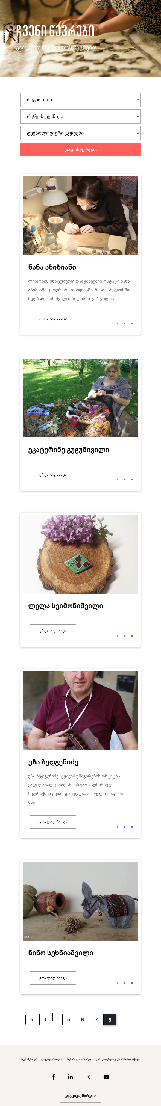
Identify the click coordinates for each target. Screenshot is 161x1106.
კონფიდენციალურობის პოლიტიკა (118, 1059)
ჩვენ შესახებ (29, 1059)
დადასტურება (80, 150)
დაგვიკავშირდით (52, 1059)
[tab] (80, 100)
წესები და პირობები (79, 1059)
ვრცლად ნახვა (53, 318)
